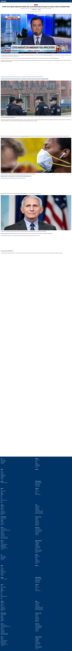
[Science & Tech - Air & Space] (37, 518)
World (2, 469)
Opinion (36, 469)
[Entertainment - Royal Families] (37, 581)
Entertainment (38, 481)
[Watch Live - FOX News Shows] (38, 625)
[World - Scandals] (2, 478)
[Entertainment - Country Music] (37, 582)
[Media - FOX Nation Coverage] (4, 482)
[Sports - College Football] (3, 587)
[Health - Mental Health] (3, 513)
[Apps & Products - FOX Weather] (37, 543)
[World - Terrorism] (2, 569)
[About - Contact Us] (2, 638)
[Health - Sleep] (1, 509)
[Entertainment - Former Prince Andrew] (38, 482)
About (2, 540)
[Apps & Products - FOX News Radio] (37, 547)
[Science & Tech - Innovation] (36, 520)
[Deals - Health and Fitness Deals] (39, 512)
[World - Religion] (2, 477)
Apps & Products (38, 540)
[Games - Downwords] (2, 531)
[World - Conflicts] (2, 471)
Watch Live (37, 527)
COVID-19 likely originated (47, 55)
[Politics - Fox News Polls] (37, 465)
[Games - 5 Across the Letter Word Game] (5, 530)
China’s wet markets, (24, 136)
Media (2, 481)
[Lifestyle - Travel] (36, 489)
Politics (36, 458)
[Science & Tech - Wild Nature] (37, 525)
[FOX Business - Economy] (2, 519)
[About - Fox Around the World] (4, 544)
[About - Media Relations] (3, 546)
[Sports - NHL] (1, 496)
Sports (2, 488)
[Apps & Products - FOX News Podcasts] (38, 551)
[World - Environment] (3, 476)
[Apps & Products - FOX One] (36, 552)
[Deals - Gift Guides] (37, 507)
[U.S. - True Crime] (2, 463)
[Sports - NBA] (1, 495)
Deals (36, 505)
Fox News (3, 1)
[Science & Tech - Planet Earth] (37, 620)
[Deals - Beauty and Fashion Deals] (39, 513)
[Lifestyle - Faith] (36, 492)
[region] (36, 69)
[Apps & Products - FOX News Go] (37, 638)
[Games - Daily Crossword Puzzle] (4, 633)
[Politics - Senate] (36, 461)
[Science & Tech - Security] (36, 519)
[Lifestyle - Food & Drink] (37, 587)
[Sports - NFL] (1, 489)
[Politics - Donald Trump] (37, 556)
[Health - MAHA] (2, 514)
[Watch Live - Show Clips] (37, 533)
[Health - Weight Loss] (3, 506)
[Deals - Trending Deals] (37, 506)
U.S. (1, 458)
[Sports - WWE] (1, 502)
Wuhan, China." (56, 58)
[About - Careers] (2, 543)
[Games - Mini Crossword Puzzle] (4, 538)
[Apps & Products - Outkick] (36, 645)
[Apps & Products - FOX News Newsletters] (38, 550)
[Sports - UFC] (1, 501)
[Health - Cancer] (2, 507)
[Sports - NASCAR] (2, 493)
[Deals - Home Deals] (37, 508)
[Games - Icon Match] (2, 632)
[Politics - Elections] (36, 563)
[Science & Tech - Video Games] (37, 521)
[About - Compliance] (2, 645)
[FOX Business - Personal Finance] (3, 518)
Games (2, 527)
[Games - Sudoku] (2, 532)
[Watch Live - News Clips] (37, 534)
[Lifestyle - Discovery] (36, 493)
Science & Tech (38, 516)
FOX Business (3, 516)
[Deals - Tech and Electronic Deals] (39, 607)
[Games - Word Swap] (2, 533)
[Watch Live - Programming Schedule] (38, 530)
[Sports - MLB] (1, 492)
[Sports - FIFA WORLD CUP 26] (4, 500)
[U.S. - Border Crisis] (3, 462)
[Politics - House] (36, 462)
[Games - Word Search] (3, 534)
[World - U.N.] (1, 470)
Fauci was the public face (5, 233)
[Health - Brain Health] (2, 508)
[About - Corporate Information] (4, 547)
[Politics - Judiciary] (36, 463)
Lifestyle (37, 488)
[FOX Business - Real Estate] (2, 620)
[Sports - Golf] (1, 594)
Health (2, 505)
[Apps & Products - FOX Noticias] (37, 545)
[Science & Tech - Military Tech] (37, 619)
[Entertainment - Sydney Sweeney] (37, 483)
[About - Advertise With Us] (3, 545)
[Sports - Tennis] (2, 499)
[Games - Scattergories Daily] (3, 625)
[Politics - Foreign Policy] (37, 464)
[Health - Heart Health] (3, 607)
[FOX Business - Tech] (1, 525)
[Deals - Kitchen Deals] (37, 509)
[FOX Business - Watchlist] (2, 521)
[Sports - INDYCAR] (2, 494)
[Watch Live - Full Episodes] (37, 532)
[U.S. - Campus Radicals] (3, 461)
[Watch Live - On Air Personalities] (38, 531)
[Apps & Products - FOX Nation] (37, 544)
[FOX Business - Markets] (2, 520)
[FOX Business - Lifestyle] (2, 619)
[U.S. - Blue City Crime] (3, 556)
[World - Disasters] (2, 474)
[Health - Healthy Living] (3, 512)
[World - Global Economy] (3, 475)
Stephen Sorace (34, 9)
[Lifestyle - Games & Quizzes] (38, 494)
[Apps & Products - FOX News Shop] (37, 546)
